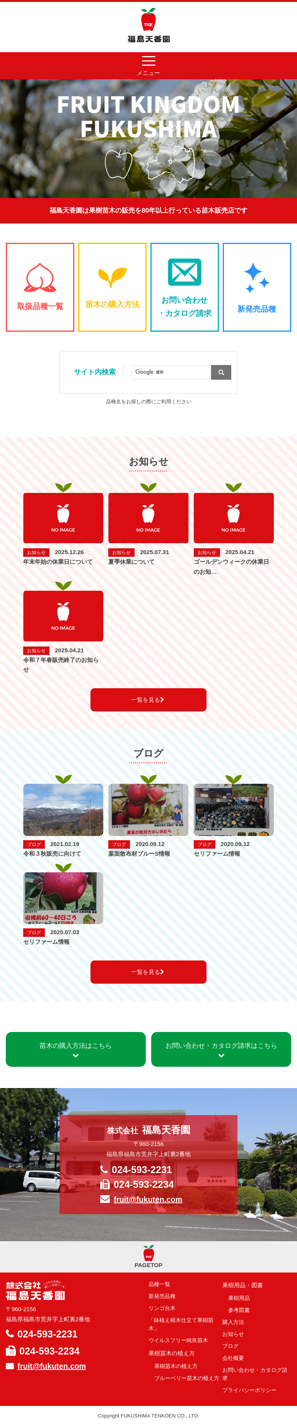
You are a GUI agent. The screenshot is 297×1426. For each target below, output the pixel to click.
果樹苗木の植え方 (176, 1366)
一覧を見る (147, 699)
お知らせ (233, 1334)
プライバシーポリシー (249, 1390)
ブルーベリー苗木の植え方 (186, 1378)
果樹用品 (239, 1298)
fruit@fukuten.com (148, 1199)
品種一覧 (159, 1284)
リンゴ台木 (162, 1308)
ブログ (230, 1346)
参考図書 (239, 1310)
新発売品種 (162, 1296)
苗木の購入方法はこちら (75, 1050)
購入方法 (233, 1322)
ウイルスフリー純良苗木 (178, 1340)
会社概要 (233, 1358)
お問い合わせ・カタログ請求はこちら (221, 1050)
